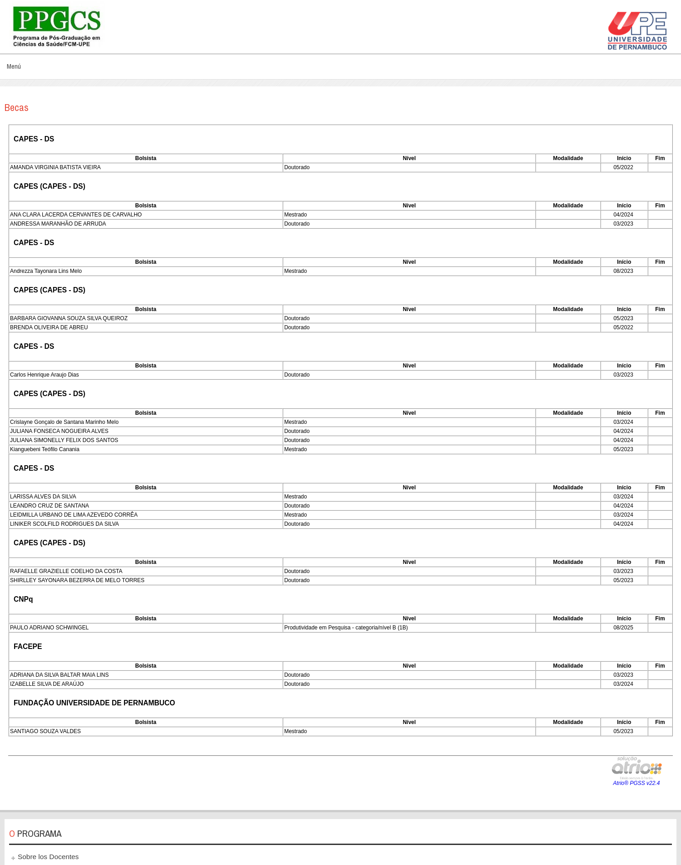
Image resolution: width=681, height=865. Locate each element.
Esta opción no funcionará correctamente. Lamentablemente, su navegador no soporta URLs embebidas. (340, 462)
